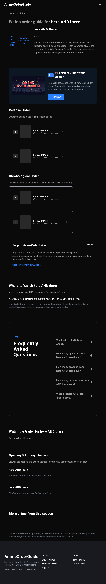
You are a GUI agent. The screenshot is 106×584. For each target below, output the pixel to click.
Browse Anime (48, 560)
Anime (23, 13)
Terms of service (80, 560)
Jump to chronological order (23, 41)
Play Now (56, 97)
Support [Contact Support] (45, 568)
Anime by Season (49, 564)
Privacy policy (79, 564)
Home (12, 13)
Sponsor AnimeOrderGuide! (27, 265)
